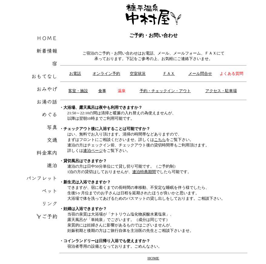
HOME (153, 258)
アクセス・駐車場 (221, 91)
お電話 (75, 73)
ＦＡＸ (169, 73)
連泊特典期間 (144, 171)
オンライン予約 (106, 73)
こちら (160, 139)
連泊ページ (93, 150)
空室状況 (138, 73)
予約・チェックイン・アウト (165, 91)
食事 (102, 91)
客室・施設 (78, 91)
